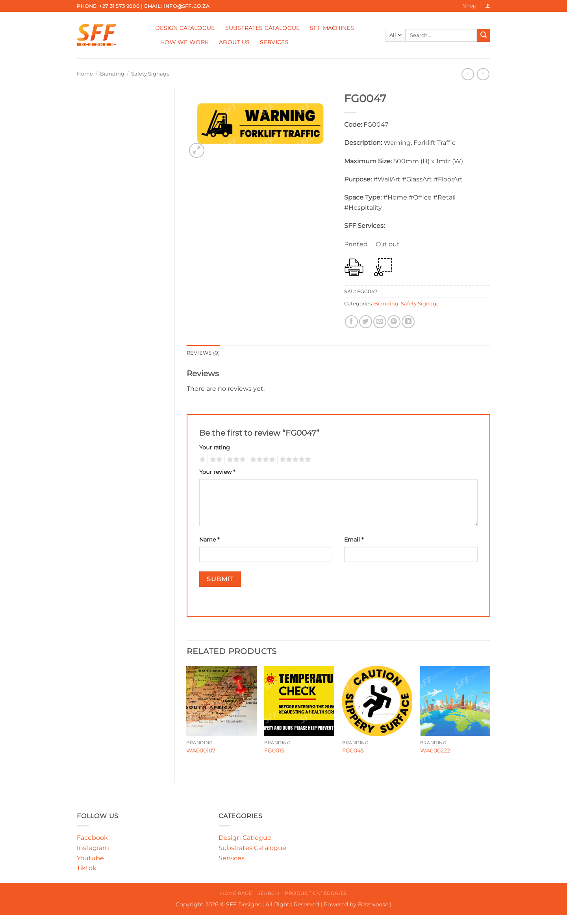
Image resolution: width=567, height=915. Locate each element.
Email (353, 539)
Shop (469, 6)
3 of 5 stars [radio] (235, 460)
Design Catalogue (185, 27)
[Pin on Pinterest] (393, 321)
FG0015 (274, 750)
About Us (234, 42)
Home (85, 74)
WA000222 (435, 750)
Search (269, 893)
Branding (112, 74)
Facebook (92, 837)
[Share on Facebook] (351, 321)
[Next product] (467, 74)
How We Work (184, 42)
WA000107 (200, 750)
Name (209, 539)
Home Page (236, 893)
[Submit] (483, 35)
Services (274, 42)
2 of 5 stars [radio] (215, 460)
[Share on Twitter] (365, 321)
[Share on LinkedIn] (408, 321)
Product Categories (316, 893)
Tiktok (86, 868)
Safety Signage (150, 74)
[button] (487, 6)
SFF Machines (332, 27)
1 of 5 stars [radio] (201, 460)
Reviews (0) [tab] (203, 353)
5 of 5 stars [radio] (294, 460)
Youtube (90, 858)
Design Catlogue (245, 837)
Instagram (93, 848)
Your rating (214, 447)
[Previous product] (483, 74)
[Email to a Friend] (379, 321)
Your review (217, 471)
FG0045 (353, 750)
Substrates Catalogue (262, 27)
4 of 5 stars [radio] (261, 460)
